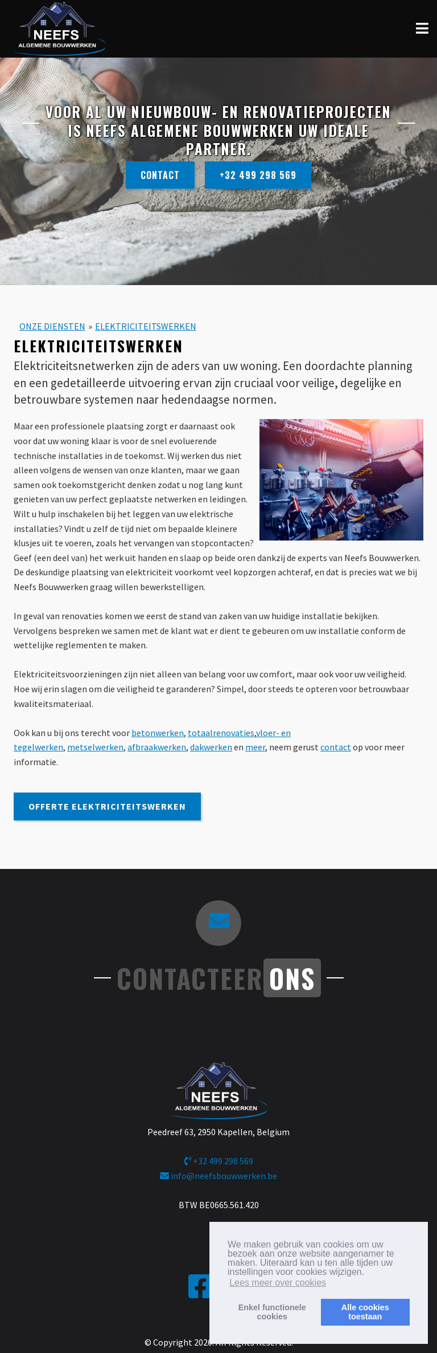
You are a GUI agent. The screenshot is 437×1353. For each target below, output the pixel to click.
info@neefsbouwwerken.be (218, 1175)
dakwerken (211, 747)
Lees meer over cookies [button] (277, 1282)
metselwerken (95, 747)
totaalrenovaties (221, 732)
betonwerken (157, 732)
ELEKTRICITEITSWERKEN (145, 326)
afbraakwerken (156, 747)
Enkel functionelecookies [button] (272, 1312)
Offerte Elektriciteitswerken (107, 806)
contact (335, 747)
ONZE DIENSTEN (52, 326)
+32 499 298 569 (258, 175)
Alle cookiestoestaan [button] (365, 1312)
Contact (160, 175)
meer (255, 747)
